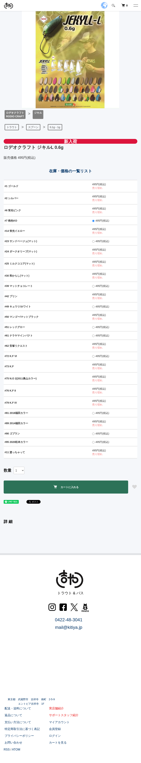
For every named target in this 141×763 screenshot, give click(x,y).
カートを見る (57, 742)
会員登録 (54, 729)
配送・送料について (17, 708)
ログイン (54, 735)
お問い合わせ (12, 742)
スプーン (33, 127)
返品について (12, 715)
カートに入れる (66, 487)
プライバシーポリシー (18, 735)
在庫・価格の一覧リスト (70, 171)
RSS (7, 749)
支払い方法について (17, 722)
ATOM (16, 749)
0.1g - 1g (55, 127)
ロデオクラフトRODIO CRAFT (15, 114)
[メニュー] (135, 5)
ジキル (38, 112)
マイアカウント (58, 722)
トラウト (12, 127)
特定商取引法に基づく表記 (21, 729)
